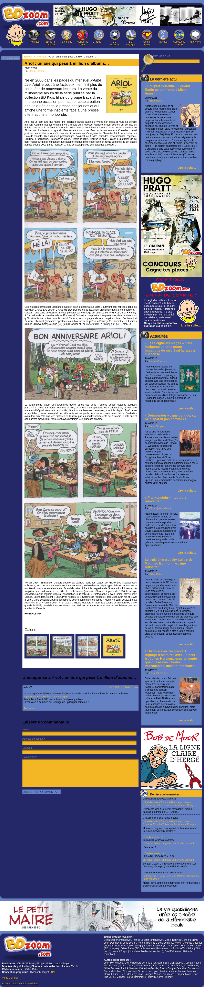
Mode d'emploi (10, 977)
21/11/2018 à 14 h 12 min (124, 687)
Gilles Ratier (156, 100)
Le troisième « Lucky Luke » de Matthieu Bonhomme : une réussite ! (169, 563)
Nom (25, 729)
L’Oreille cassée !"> (171, 842)
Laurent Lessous (158, 361)
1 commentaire (11, 58)
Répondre (28, 708)
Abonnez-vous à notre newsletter (20, 983)
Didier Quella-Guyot (160, 508)
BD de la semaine (50, 38)
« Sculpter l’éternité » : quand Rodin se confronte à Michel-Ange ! (167, 89)
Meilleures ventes (82, 38)
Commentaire (29, 757)
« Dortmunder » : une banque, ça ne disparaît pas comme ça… (170, 417)
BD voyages (130, 38)
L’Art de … (98, 36)
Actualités (34, 36)
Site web (27, 748)
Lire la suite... (187, 167)
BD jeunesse (114, 38)
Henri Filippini (156, 426)
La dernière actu (163, 79)
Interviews (195, 36)
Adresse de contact (32, 738)
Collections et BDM (179, 38)
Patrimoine (66, 36)
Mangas (163, 36)
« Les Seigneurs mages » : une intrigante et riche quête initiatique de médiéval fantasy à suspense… (170, 348)
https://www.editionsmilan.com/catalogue (45, 696)
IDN (52, 972)
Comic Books (146, 38)
